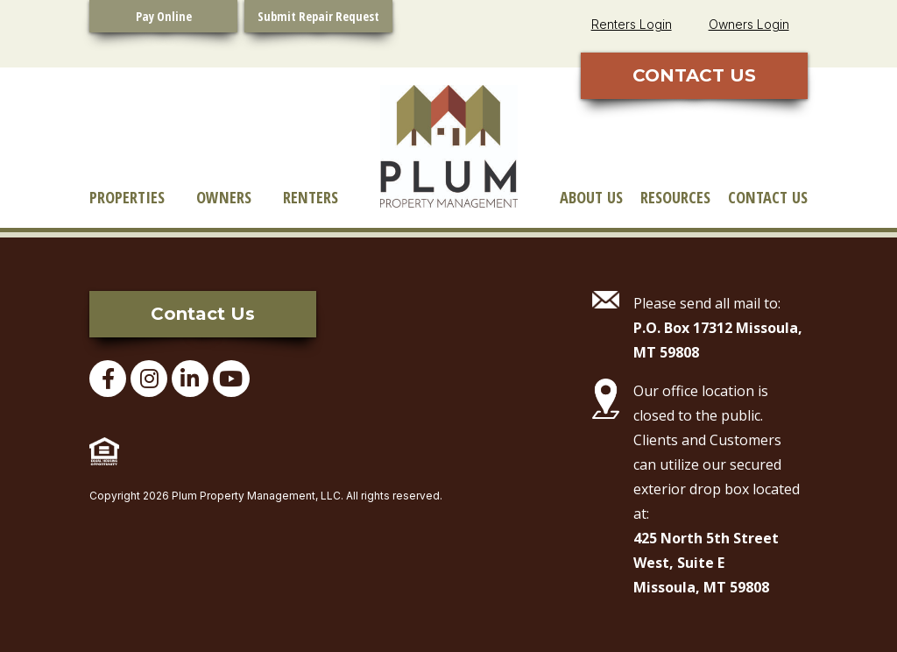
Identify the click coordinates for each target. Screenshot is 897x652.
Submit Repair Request (318, 16)
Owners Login (749, 24)
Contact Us (768, 197)
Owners (223, 197)
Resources (675, 197)
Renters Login (631, 24)
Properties (127, 197)
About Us (591, 197)
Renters (310, 197)
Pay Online (164, 16)
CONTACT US (694, 75)
